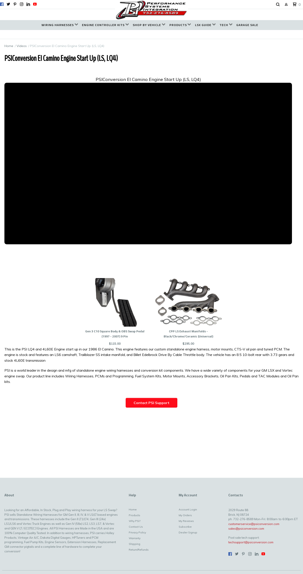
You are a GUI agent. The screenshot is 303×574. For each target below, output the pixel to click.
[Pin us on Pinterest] (15, 4)
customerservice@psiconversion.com (253, 524)
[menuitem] (60, 25)
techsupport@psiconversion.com (250, 542)
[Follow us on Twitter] (8, 4)
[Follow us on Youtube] (35, 4)
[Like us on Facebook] (2, 4)
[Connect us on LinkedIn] (28, 4)
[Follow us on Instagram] (21, 4)
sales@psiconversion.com (246, 528)
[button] (278, 5)
